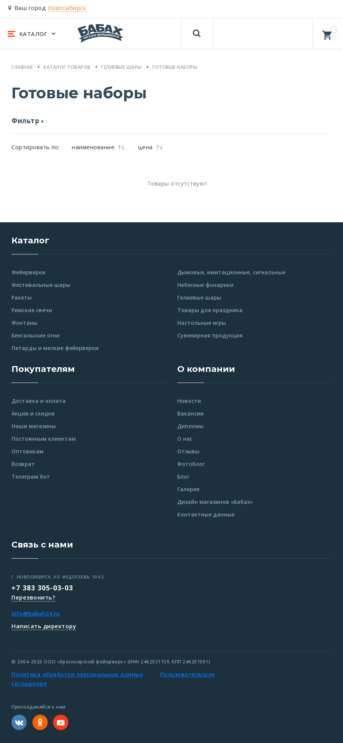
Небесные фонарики (205, 284)
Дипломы (190, 426)
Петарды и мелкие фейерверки (55, 348)
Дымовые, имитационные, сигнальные (231, 272)
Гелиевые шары (199, 297)
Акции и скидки (33, 413)
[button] (171, 122)
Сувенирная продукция (210, 335)
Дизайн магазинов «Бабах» (215, 501)
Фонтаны (24, 322)
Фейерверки (28, 272)
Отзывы (188, 451)
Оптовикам (27, 451)
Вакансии (190, 413)
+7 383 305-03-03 (42, 587)
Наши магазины (33, 426)
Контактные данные (206, 514)
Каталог (30, 240)
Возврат (23, 464)
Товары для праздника (210, 310)
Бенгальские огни (35, 335)
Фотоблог (191, 464)
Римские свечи (31, 310)
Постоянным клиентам (43, 438)
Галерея (188, 489)
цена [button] (150, 147)
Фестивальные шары (40, 284)
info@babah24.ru (35, 613)
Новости (189, 400)
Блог (183, 476)
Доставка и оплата (38, 400)
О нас (185, 438)
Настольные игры (201, 322)
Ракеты (21, 297)
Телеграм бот (30, 476)
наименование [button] (98, 147)
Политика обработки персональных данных (77, 674)
